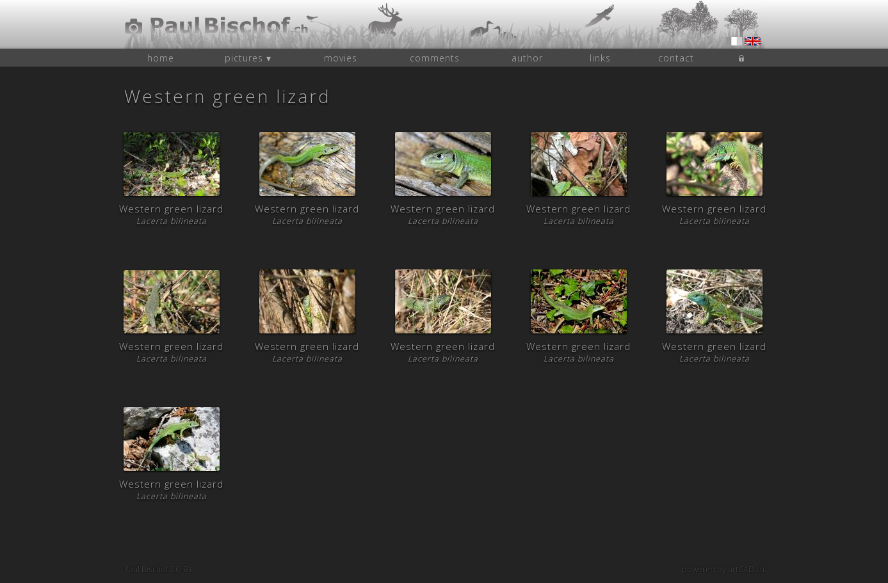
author (527, 58)
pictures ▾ (248, 58)
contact (676, 58)
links (600, 58)
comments (435, 58)
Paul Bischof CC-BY (158, 569)
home (160, 58)
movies (340, 58)
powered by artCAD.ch (723, 569)
